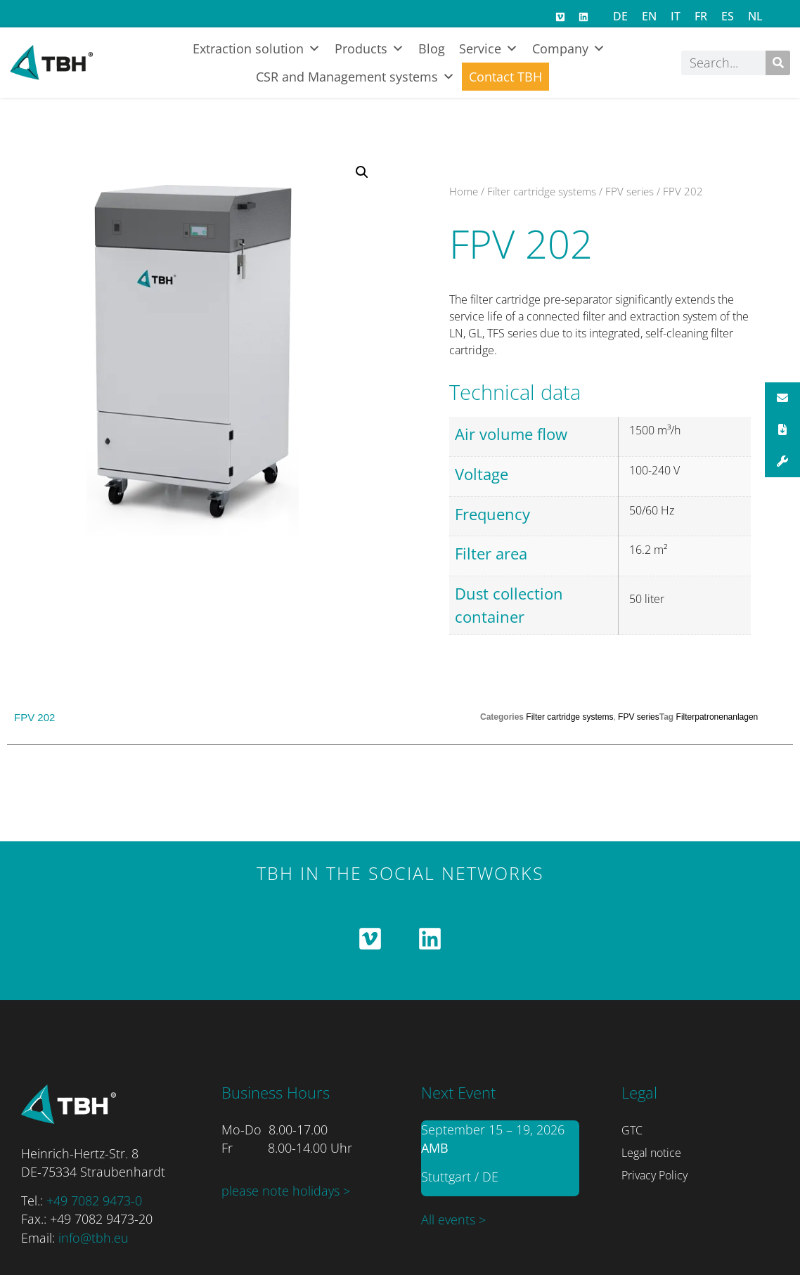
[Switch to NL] (755, 16)
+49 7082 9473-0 (94, 1200)
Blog (431, 48)
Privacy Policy (654, 1175)
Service (488, 48)
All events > (453, 1219)
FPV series (629, 191)
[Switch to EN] (649, 16)
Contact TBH (505, 76)
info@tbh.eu (93, 1237)
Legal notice (651, 1152)
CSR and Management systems (355, 77)
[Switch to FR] (701, 16)
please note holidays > (285, 1190)
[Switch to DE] (620, 16)
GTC (632, 1130)
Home (463, 191)
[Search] (778, 63)
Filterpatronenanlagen (717, 717)
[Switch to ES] (727, 16)
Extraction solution (257, 48)
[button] (362, 172)
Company (568, 48)
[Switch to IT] (676, 16)
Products (369, 48)
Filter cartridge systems (541, 191)
